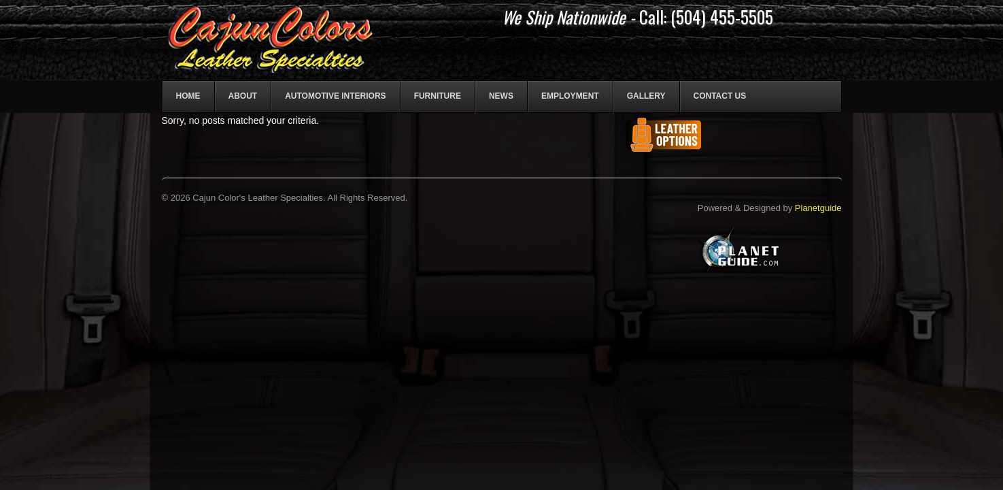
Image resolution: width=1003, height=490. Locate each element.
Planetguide (818, 208)
